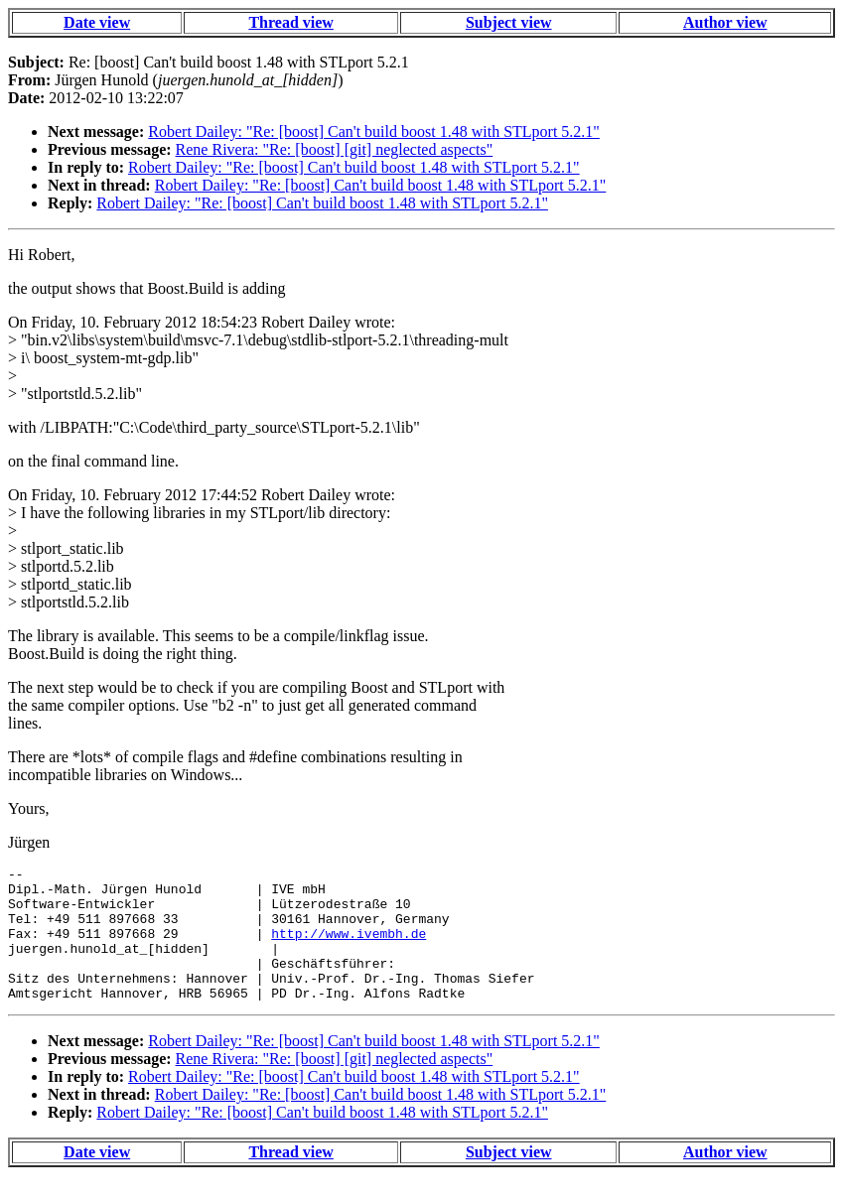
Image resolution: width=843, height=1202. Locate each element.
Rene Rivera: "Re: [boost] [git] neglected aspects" (334, 149)
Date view (97, 22)
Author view (725, 22)
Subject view (509, 22)
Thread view (290, 22)
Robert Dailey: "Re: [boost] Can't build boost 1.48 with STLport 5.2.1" (374, 131)
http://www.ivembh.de (348, 948)
